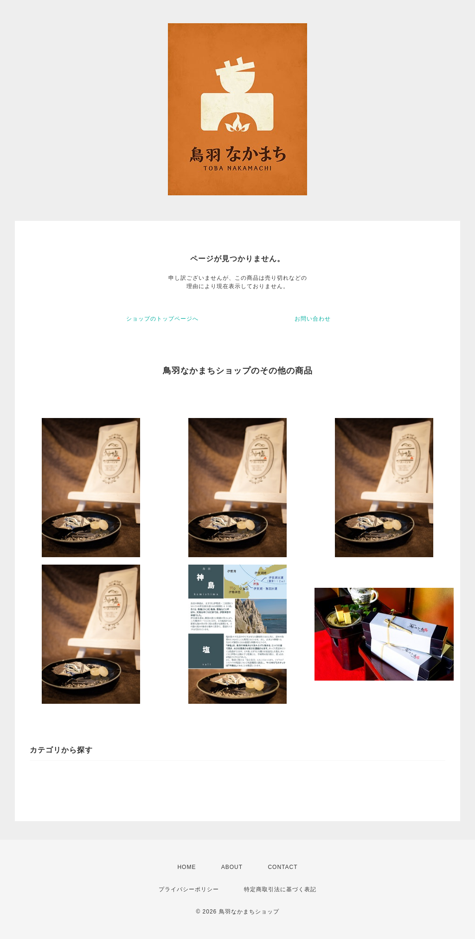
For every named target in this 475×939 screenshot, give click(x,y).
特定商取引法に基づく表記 (280, 889)
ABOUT (232, 867)
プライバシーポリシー (189, 889)
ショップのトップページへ (162, 318)
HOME (186, 867)
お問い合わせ (313, 318)
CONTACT (282, 867)
